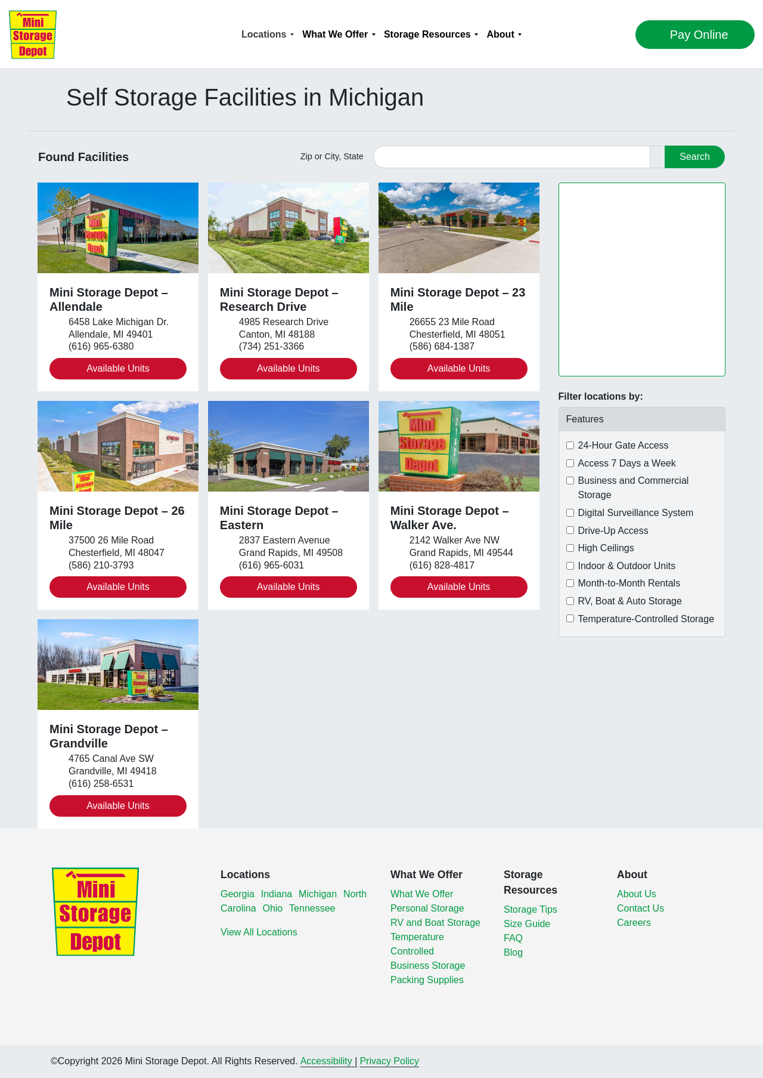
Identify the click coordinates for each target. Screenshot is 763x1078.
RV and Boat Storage (435, 923)
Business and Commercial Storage (633, 487)
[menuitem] (267, 34)
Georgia (238, 894)
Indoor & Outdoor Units (627, 566)
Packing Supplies (427, 980)
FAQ (513, 938)
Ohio (272, 908)
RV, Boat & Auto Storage (630, 601)
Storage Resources (427, 34)
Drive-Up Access (613, 531)
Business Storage (427, 965)
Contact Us (640, 908)
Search (695, 157)
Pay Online (667, 34)
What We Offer (335, 34)
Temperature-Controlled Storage (646, 619)
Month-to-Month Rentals (629, 583)
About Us (636, 894)
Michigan (318, 894)
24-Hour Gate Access (623, 445)
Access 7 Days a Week (627, 463)
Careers (634, 923)
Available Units (118, 368)
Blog (513, 952)
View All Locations (259, 932)
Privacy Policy (389, 1061)
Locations (264, 34)
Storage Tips (530, 909)
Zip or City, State (332, 156)
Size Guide (527, 924)
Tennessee (312, 908)
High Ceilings (606, 548)
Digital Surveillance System (636, 513)
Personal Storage (427, 908)
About (500, 34)
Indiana (277, 894)
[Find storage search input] (511, 157)
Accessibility (326, 1061)
